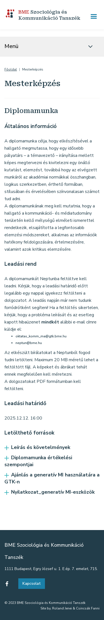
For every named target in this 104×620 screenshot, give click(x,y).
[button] (94, 16)
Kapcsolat (31, 583)
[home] (46, 16)
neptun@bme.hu (29, 343)
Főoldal (10, 69)
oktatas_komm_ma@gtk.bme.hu (41, 336)
